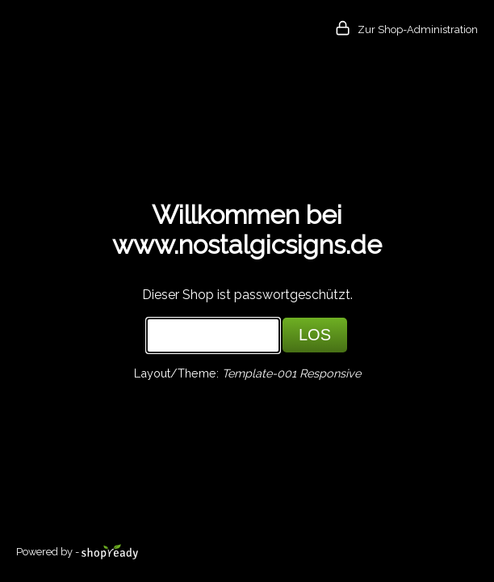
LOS (315, 335)
